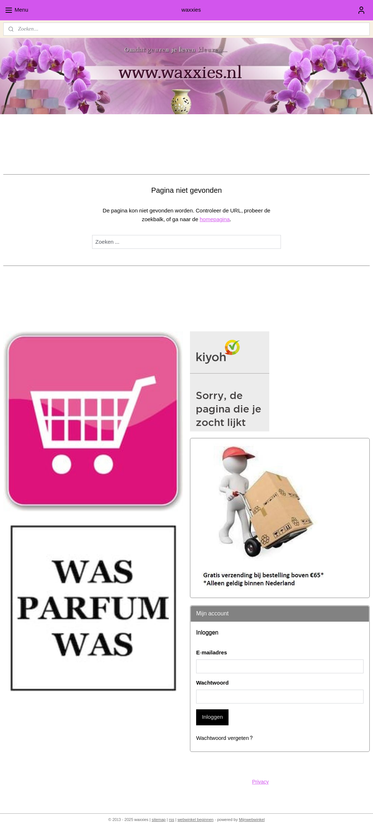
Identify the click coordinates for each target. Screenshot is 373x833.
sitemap (159, 819)
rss (171, 819)
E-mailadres (211, 653)
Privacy (260, 781)
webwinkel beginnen (196, 819)
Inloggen (212, 717)
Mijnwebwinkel (252, 819)
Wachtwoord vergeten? (224, 738)
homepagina (215, 219)
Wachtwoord (212, 683)
